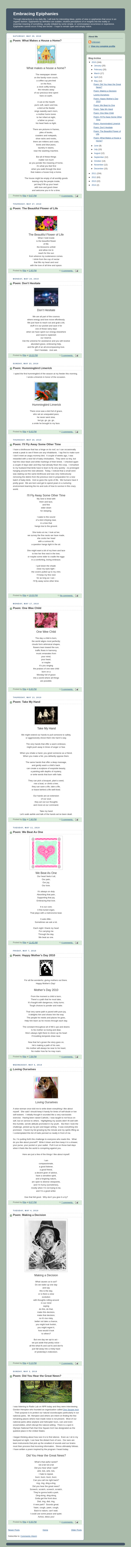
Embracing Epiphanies (35, 13)
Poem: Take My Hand (26, 701)
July (96, 149)
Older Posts (76, 1530)
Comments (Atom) (29, 1536)
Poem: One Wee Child (27, 608)
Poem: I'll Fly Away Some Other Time (37, 444)
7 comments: (67, 1202)
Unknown (96, 42)
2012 (94, 177)
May (96, 81)
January (98, 66)
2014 (94, 185)
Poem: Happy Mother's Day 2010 (34, 955)
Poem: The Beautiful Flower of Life (35, 208)
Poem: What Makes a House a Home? (37, 40)
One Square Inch (71, 1409)
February (98, 69)
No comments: (67, 595)
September (99, 157)
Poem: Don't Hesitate (26, 283)
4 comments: (67, 196)
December (99, 168)
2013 (94, 181)
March (97, 73)
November (99, 165)
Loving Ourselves (24, 1069)
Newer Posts (14, 1530)
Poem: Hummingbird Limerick (32, 368)
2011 (94, 173)
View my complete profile (103, 46)
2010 (94, 62)
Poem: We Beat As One (28, 832)
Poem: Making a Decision (29, 1215)
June (96, 146)
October (98, 161)
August (97, 153)
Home (45, 1530)
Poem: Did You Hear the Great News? (37, 1375)
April (96, 77)
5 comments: (67, 355)
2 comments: (67, 432)
